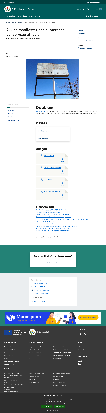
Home (8, 22)
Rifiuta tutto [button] (60, 406)
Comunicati (81, 350)
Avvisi (79, 353)
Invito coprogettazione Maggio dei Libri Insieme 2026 (52, 214)
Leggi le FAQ (32, 379)
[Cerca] (100, 9)
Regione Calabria (9, 2)
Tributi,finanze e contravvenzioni (62, 353)
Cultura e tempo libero (35, 350)
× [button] (104, 395)
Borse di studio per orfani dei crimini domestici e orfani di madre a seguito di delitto (62, 219)
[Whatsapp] (85, 9)
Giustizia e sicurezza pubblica (61, 350)
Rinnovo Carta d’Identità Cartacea (46, 221)
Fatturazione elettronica (11, 392)
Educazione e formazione (60, 347)
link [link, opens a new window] (69, 403)
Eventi (79, 364)
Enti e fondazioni (9, 356)
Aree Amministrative (10, 350)
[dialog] (53, 403)
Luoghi (80, 361)
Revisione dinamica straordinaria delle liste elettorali (52, 228)
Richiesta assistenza (34, 382)
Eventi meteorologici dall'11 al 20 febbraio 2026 (51, 210)
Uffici (5, 353)
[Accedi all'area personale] (93, 2)
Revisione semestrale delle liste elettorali (49, 212)
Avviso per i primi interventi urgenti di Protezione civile (53, 231)
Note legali (56, 379)
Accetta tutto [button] (46, 406)
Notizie (20, 22)
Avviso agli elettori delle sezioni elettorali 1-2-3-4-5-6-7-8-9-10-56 (57, 226)
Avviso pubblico (41, 111)
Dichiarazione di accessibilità (61, 382)
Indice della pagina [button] (13, 105)
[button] (53, 410)
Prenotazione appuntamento (37, 373)
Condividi (81, 30)
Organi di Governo (9, 347)
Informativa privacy (58, 376)
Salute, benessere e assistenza (62, 356)
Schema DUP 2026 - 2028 (44, 224)
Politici (6, 359)
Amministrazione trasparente (61, 373)
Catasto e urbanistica (35, 356)
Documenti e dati (9, 365)
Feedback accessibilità (59, 385)
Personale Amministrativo (11, 362)
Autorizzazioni (57, 359)
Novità (14, 22)
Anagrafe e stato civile (35, 347)
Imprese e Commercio (35, 353)
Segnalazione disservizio (35, 376)
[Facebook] (80, 9)
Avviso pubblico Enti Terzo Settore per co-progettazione (53, 217)
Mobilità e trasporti (34, 359)
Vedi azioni (82, 34)
